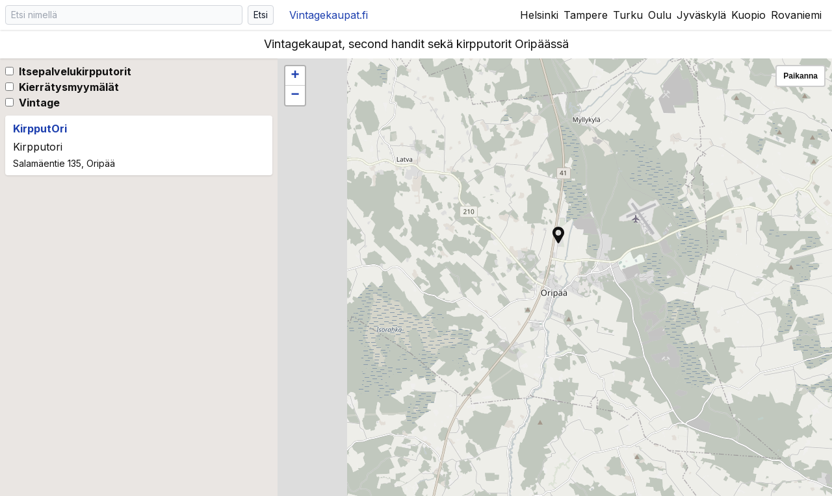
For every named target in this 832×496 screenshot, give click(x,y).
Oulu (659, 14)
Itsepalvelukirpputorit (75, 71)
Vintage (39, 102)
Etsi (261, 14)
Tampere (586, 14)
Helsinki (539, 14)
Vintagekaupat (328, 14)
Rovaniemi (796, 14)
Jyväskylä (701, 14)
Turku (628, 14)
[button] (558, 235)
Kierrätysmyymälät (69, 87)
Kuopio (748, 14)
